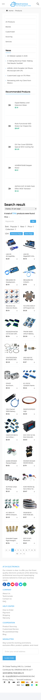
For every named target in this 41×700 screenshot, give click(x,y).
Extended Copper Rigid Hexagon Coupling (11, 546)
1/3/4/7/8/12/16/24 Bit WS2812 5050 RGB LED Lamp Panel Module (12, 361)
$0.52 (8, 471)
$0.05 (8, 524)
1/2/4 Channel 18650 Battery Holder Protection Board (11, 414)
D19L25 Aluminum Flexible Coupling (10, 388)
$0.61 (25, 550)
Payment (6, 620)
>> (22, 561)
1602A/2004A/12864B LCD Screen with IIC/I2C (12, 335)
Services (9, 42)
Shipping (6, 622)
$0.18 (8, 286)
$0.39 (25, 418)
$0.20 (8, 497)
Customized (10, 32)
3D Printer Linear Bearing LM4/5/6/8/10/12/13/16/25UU (12, 493)
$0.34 (8, 312)
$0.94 (8, 418)
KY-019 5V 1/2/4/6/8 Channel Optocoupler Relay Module (28, 388)
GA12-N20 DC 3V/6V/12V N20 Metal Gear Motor (28, 361)
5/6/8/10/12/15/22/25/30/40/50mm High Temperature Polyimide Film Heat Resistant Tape (29, 414)
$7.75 (25, 286)
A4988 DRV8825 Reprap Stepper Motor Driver (11, 467)
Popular (13, 227)
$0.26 (25, 312)
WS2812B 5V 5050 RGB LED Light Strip (28, 520)
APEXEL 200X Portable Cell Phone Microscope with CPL (20, 69)
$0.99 (8, 444)
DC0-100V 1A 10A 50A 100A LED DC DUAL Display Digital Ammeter (28, 441)
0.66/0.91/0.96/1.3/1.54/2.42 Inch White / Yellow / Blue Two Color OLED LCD (12, 441)
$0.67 (25, 497)
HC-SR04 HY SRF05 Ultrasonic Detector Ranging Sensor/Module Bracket (11, 520)
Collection (10, 230)
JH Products (10, 22)
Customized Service (11, 636)
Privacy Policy (8, 687)
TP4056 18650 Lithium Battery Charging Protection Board (29, 335)
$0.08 (25, 339)
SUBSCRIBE (9, 665)
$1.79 (25, 471)
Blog (4, 642)
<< (10, 557)
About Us (6, 601)
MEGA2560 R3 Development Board (11, 282)
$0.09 (8, 365)
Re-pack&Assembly (10, 639)
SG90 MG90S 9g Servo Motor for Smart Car (29, 493)
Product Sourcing (10, 634)
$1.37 (25, 524)
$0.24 (25, 392)
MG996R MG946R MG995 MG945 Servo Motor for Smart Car (29, 467)
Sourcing (9, 37)
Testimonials (8, 603)
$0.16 (25, 260)
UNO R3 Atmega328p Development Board (11, 256)
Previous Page (16, 234)
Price (30, 227)
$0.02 (8, 392)
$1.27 (25, 365)
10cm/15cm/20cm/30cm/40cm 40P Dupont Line (29, 309)
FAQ (4, 609)
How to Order (8, 617)
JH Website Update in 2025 (17, 56)
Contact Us (7, 606)
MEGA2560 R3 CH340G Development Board (28, 282)
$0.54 (8, 550)
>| (25, 561)
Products (18, 11)
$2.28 (8, 260)
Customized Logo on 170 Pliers (18, 75)
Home (11, 11)
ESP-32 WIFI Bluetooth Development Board (28, 546)
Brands (8, 27)
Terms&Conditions (24, 687)
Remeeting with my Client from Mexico (19, 82)
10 (18, 561)
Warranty (6, 625)
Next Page (29, 234)
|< (6, 557)
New (22, 227)
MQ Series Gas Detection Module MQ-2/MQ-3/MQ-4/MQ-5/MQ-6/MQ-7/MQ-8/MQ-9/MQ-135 (11, 309)
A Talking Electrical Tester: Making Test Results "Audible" (20, 62)
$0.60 (25, 444)
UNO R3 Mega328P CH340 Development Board (28, 256)
